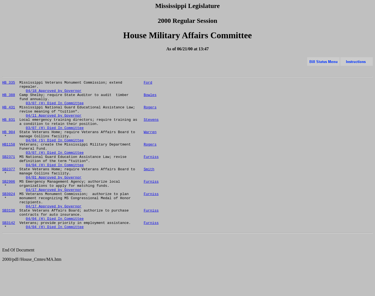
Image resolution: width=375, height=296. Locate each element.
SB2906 (8, 201)
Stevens (151, 127)
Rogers (150, 112)
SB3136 (8, 236)
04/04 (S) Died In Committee (55, 152)
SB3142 (8, 251)
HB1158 (8, 157)
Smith (149, 187)
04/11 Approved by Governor (54, 122)
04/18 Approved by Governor (54, 93)
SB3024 (8, 216)
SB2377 (8, 187)
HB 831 (8, 127)
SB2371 (8, 172)
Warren (150, 142)
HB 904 (8, 142)
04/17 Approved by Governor (54, 211)
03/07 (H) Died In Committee (55, 107)
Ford (148, 83)
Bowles (150, 97)
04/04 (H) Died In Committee (55, 182)
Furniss (151, 172)
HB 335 (8, 83)
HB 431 (8, 112)
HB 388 (8, 97)
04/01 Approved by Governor (54, 196)
